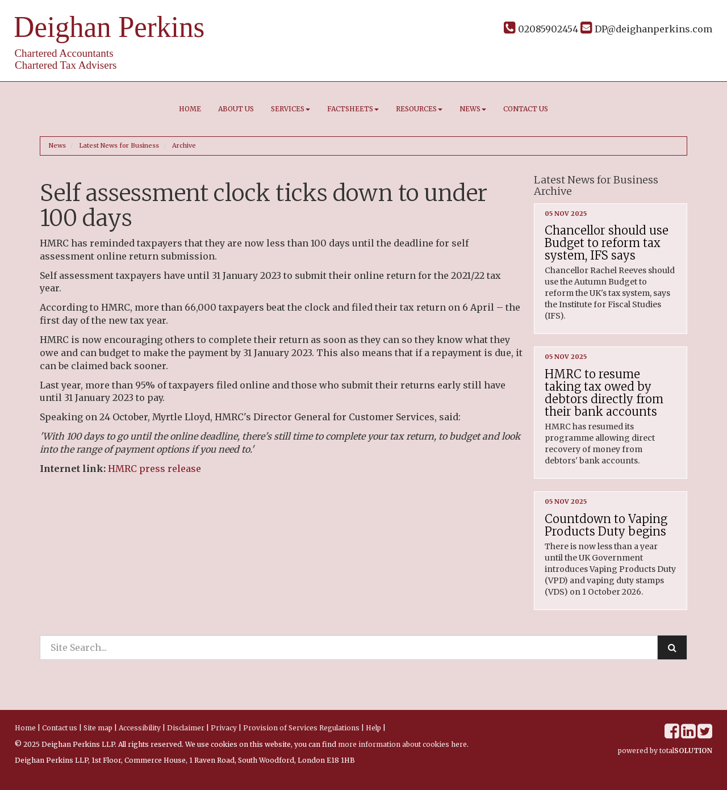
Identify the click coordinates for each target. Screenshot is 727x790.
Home (190, 109)
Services (290, 109)
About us (236, 109)
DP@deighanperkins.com (646, 29)
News (472, 109)
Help (373, 728)
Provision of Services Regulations (301, 728)
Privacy (224, 728)
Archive (184, 145)
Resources (419, 109)
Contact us (525, 109)
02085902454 (541, 29)
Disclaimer (185, 728)
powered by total (665, 750)
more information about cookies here (402, 744)
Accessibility (140, 728)
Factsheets (353, 109)
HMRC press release (154, 468)
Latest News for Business (119, 145)
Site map (97, 728)
